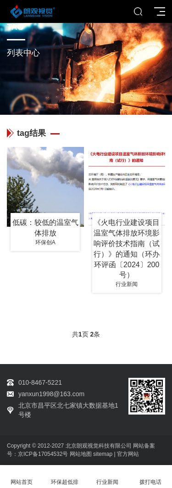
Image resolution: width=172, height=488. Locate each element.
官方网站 (128, 454)
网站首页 (21, 476)
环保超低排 (64, 476)
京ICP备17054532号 (43, 454)
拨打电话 (150, 476)
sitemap (102, 454)
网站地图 (81, 454)
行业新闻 (107, 476)
